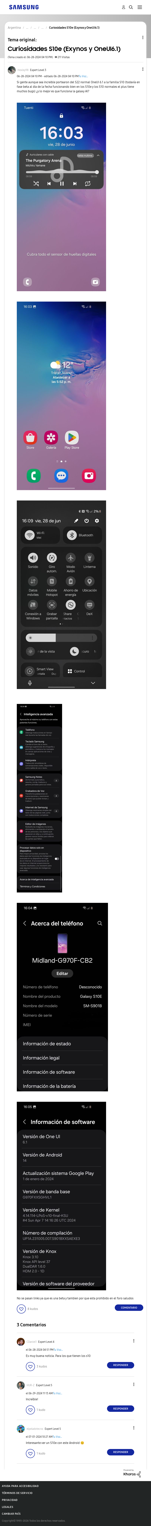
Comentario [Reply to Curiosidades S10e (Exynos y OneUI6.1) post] (129, 1307)
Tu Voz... (83, 76)
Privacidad (10, 1500)
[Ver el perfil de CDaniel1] (32, 1342)
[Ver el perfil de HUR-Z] (31, 1385)
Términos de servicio (17, 1493)
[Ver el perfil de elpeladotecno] (35, 1429)
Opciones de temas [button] (136, 37)
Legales (7, 1507)
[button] (136, 69)
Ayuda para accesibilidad (20, 1486)
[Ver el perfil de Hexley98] (23, 70)
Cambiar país (11, 1513)
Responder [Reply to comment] (120, 1365)
